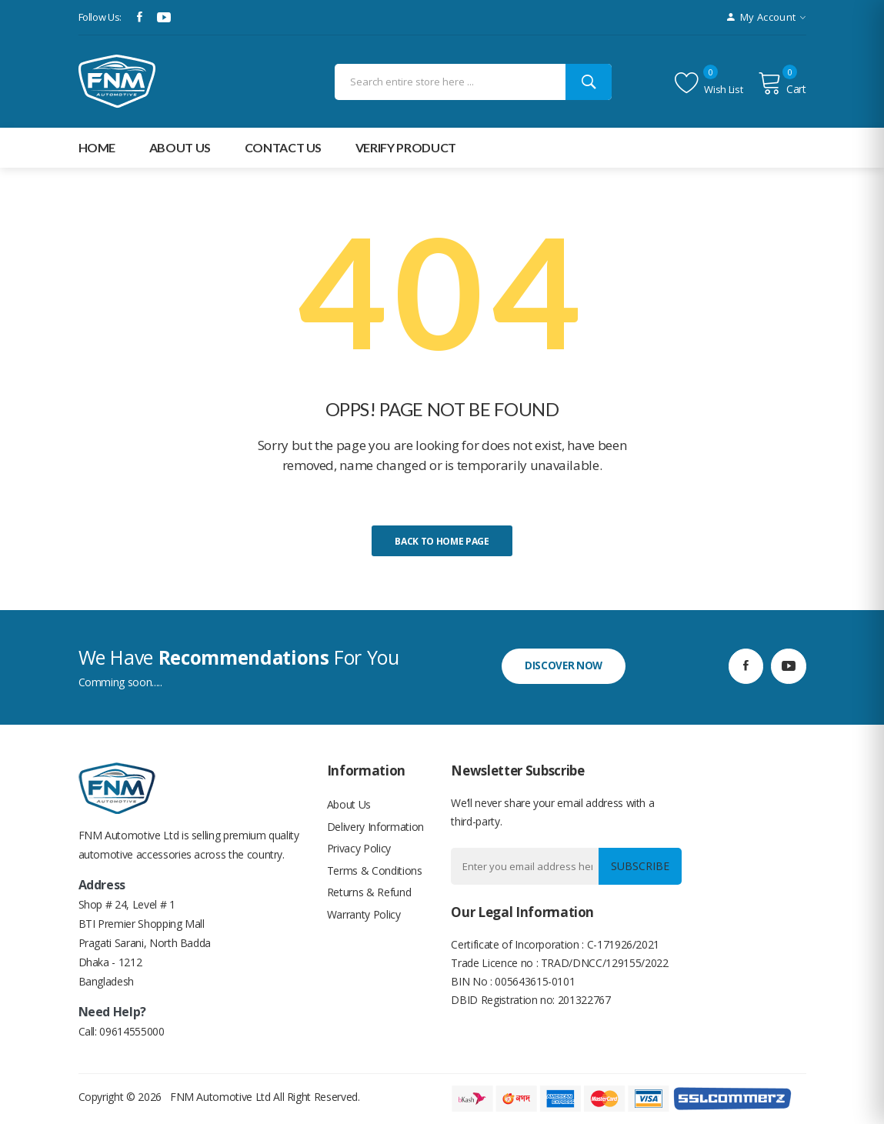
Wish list (708, 83)
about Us (180, 147)
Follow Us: (100, 17)
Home (97, 147)
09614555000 (131, 1031)
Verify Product (405, 147)
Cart (782, 83)
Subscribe (638, 866)
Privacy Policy (359, 851)
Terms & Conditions (374, 874)
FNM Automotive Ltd (220, 1096)
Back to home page (442, 541)
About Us (349, 805)
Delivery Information (375, 828)
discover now (564, 666)
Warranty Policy (364, 920)
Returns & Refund (369, 897)
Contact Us (283, 147)
